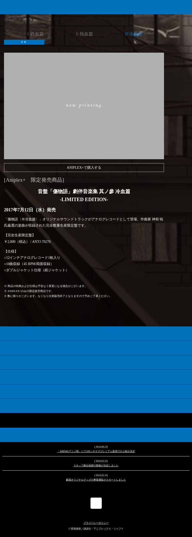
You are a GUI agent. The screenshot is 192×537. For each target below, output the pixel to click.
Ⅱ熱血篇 (84, 33)
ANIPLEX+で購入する (84, 167)
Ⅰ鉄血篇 (35, 33)
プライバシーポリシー (96, 523)
